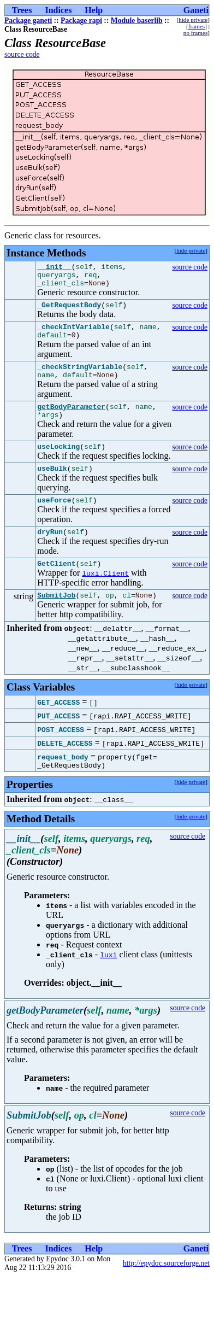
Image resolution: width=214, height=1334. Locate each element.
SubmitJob (56, 621)
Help (94, 10)
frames (196, 26)
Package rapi (81, 20)
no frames (195, 33)
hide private (193, 19)
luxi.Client (105, 597)
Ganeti (196, 10)
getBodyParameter (71, 421)
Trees (22, 10)
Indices (58, 10)
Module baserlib (137, 20)
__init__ (54, 268)
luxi (108, 982)
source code (22, 54)
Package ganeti (28, 20)
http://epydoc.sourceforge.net (166, 1291)
